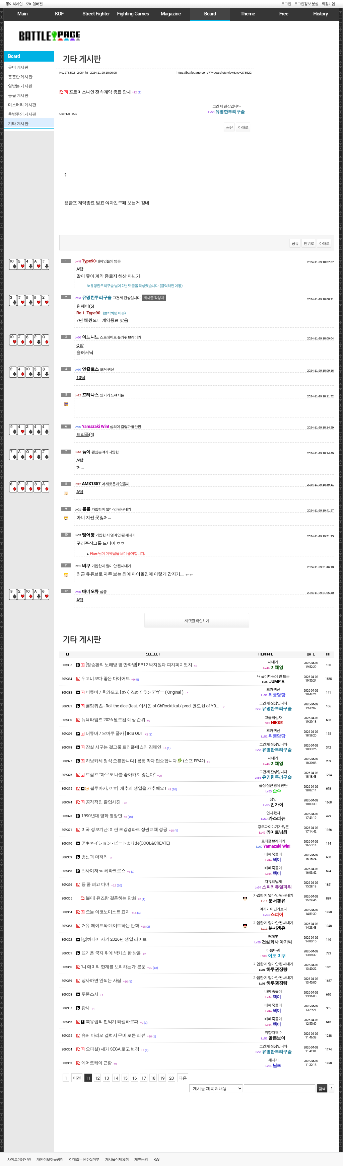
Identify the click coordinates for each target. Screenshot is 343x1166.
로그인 (286, 4)
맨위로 (309, 243)
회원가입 (328, 4)
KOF (59, 14)
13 (106, 1078)
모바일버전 (34, 4)
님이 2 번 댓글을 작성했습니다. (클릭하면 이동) (134, 286)
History (320, 14)
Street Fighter (96, 14)
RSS (156, 1159)
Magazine (171, 14)
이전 (77, 1078)
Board (210, 13)
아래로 (243, 127)
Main (22, 14)
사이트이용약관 (19, 1159)
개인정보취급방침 (50, 1159)
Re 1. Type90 (101, 312)
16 (134, 1078)
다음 (183, 1078)
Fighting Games (133, 14)
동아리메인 (14, 4)
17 (143, 1078)
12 (97, 1078)
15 (125, 1078)
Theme (248, 14)
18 (153, 1078)
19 (162, 1078)
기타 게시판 (82, 59)
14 (116, 1078)
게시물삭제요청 (117, 1159)
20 (171, 1078)
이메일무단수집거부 (84, 1159)
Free (283, 14)
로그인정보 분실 (306, 4)
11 (88, 1078)
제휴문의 (141, 1159)
